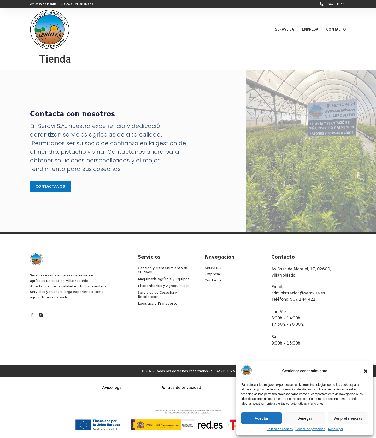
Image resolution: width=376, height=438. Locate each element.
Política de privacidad (310, 429)
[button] (365, 371)
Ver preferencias (347, 418)
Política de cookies (280, 429)
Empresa (310, 29)
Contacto (336, 29)
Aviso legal (335, 429)
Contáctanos (50, 186)
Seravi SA (284, 29)
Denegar (304, 418)
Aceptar (261, 418)
